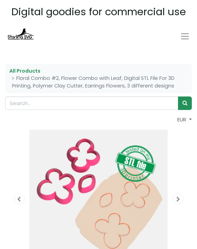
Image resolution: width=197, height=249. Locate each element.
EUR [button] (182, 119)
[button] (19, 198)
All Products (24, 70)
